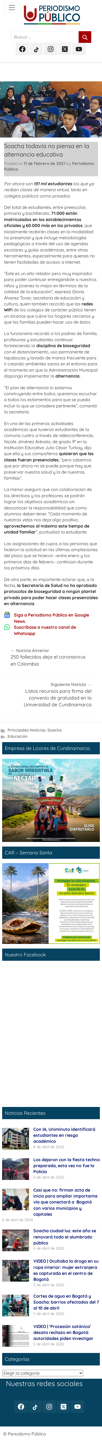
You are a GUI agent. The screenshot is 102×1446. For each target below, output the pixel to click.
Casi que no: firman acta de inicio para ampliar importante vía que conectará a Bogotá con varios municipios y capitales (65, 1202)
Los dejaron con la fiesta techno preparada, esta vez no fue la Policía (66, 1165)
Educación (17, 736)
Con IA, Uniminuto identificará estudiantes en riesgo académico (64, 1135)
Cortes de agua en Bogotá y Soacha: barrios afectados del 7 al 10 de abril (66, 1302)
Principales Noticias (26, 730)
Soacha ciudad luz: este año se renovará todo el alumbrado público (64, 1237)
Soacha (54, 730)
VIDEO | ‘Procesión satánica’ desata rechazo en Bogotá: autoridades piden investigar (63, 1332)
